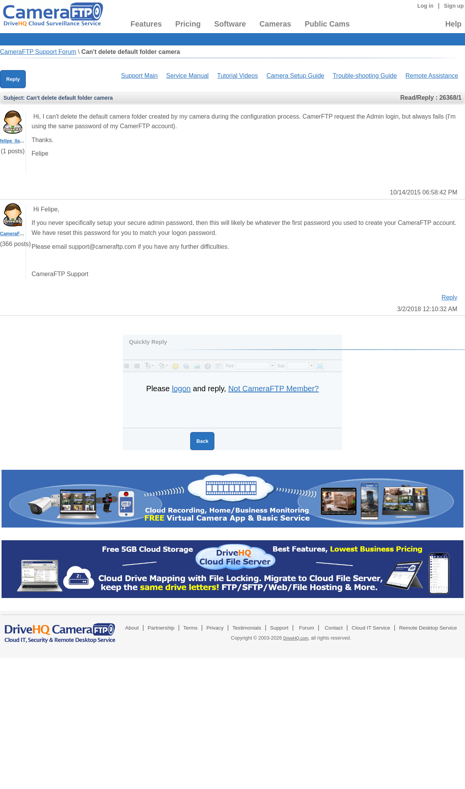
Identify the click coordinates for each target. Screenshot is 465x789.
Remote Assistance (431, 75)
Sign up (454, 6)
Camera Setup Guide (295, 75)
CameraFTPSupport (21, 233)
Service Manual (187, 75)
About (132, 628)
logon (181, 388)
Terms (190, 628)
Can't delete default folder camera (130, 52)
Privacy (215, 628)
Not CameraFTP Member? (273, 388)
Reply (13, 79)
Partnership (161, 628)
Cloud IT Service (370, 628)
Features (146, 24)
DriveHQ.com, (296, 638)
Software (230, 24)
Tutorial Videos (237, 75)
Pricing (188, 24)
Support (279, 628)
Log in (425, 6)
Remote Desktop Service (428, 628)
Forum (306, 628)
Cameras (275, 24)
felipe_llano (12, 141)
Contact (334, 628)
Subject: (14, 98)
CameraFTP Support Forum (38, 52)
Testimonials (246, 628)
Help (453, 24)
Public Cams (327, 24)
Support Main (139, 75)
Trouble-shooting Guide (365, 75)
